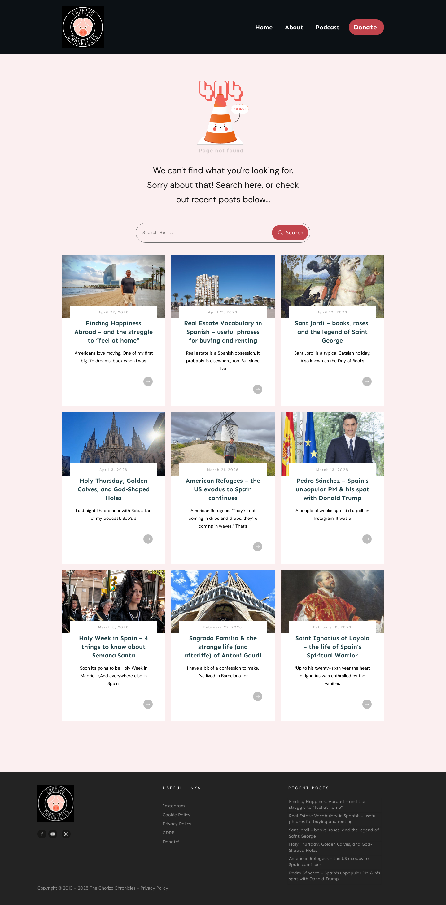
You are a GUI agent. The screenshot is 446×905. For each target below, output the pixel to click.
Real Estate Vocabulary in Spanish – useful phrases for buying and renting (223, 331)
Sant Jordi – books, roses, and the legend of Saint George (332, 331)
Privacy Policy (154, 888)
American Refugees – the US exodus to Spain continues (223, 489)
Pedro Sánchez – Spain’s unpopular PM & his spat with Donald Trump (332, 489)
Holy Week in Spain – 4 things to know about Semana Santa (113, 646)
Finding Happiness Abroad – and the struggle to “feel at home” (113, 331)
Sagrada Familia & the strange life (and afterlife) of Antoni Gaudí (222, 646)
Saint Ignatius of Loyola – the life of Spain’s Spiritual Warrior (332, 646)
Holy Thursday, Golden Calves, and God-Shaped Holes (114, 489)
